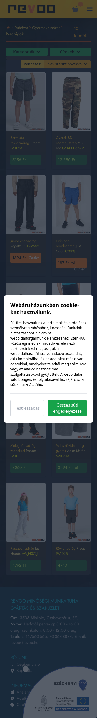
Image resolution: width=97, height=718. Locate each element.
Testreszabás (27, 408)
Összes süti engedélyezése (67, 408)
